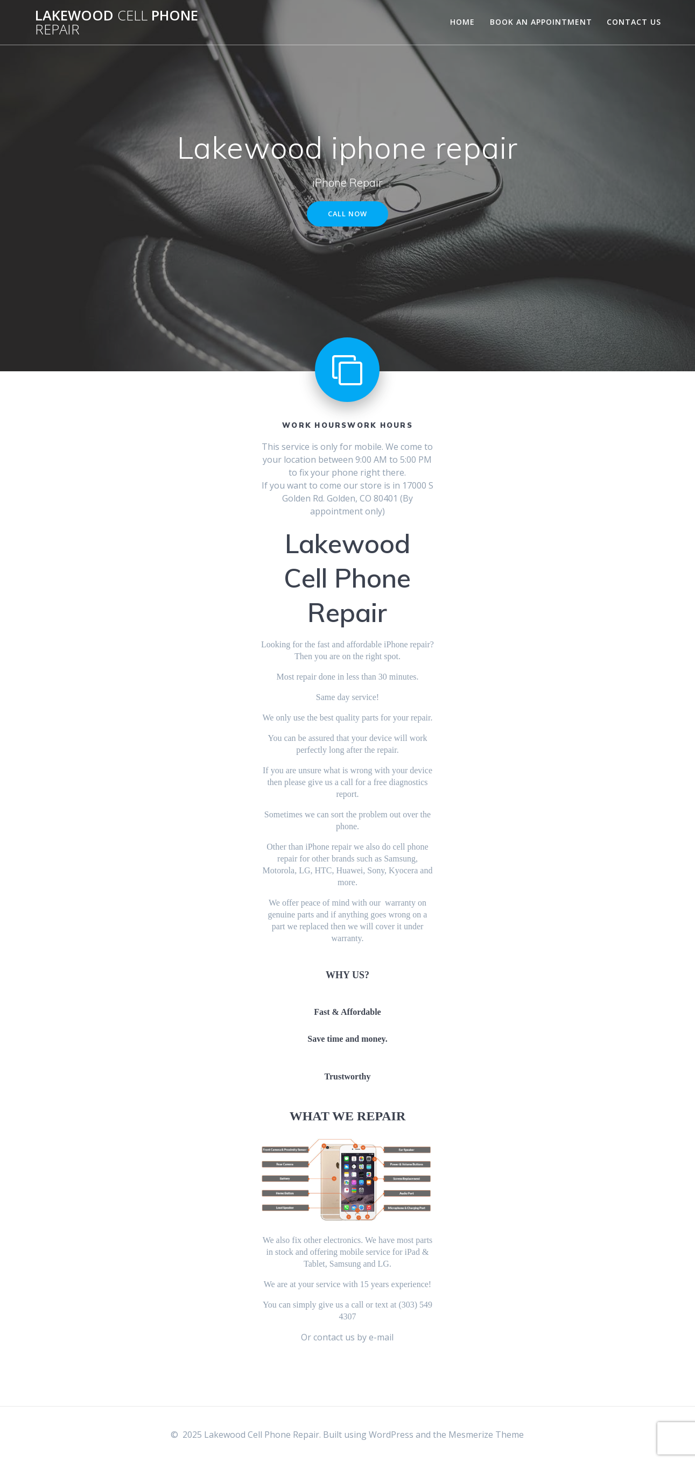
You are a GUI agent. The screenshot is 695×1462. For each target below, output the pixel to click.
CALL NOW (347, 214)
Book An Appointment (541, 22)
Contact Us (634, 22)
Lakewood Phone (116, 22)
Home (462, 22)
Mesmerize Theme (486, 1434)
